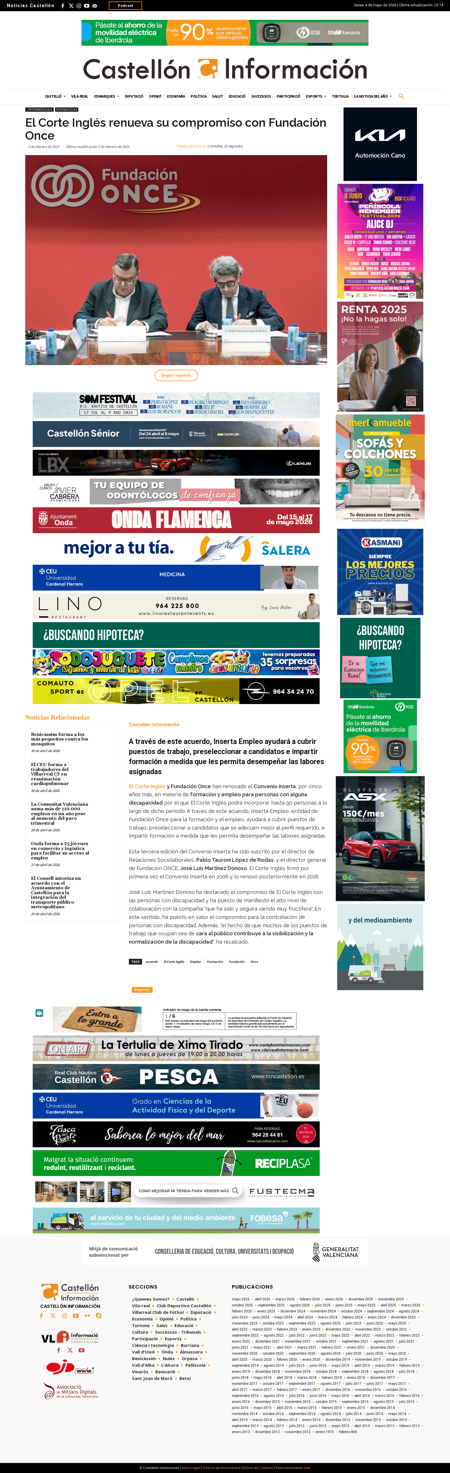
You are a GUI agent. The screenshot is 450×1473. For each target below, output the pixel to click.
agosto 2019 (274, 1365)
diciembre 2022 (337, 1329)
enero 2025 (266, 1311)
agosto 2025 (300, 1305)
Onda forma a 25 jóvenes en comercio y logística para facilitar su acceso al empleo (60, 851)
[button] (401, 96)
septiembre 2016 (245, 1395)
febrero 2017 (287, 1389)
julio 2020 (353, 1353)
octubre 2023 (273, 1323)
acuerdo (152, 961)
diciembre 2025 (360, 1299)
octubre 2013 (396, 1420)
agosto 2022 (274, 1335)
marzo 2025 (410, 1305)
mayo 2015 (262, 1408)
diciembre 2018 (267, 1371)
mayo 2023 (397, 1323)
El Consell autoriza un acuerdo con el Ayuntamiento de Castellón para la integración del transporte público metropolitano (56, 893)
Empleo (195, 961)
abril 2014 (239, 1420)
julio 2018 (406, 1371)
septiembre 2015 (355, 1401)
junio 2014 (374, 1414)
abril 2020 (239, 1359)
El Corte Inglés (174, 961)
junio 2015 (240, 1408)
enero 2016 (241, 1401)
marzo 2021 (307, 1347)
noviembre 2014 (244, 1414)
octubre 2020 (273, 1353)
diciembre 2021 (267, 1341)
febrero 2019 (409, 1365)
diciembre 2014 (382, 1408)
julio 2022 (296, 1335)
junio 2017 (374, 1383)
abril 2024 (305, 1317)
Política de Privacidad (220, 1468)
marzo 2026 (285, 1299)
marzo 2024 (327, 1317)
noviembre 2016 (368, 1389)
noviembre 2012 (298, 1432)
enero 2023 (311, 1329)
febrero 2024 (352, 1317)
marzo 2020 (262, 1359)
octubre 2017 (273, 1383)
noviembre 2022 (368, 1329)
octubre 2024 (351, 1311)
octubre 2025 (242, 1305)
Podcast (125, 5)
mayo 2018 (262, 1377)
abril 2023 (239, 1329)
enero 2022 (241, 1341)
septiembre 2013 (245, 1426)
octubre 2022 (396, 1329)
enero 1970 (325, 1432)
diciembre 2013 (337, 1420)
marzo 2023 (262, 1329)
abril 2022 (362, 1335)
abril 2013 (362, 1426)
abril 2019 (362, 1365)
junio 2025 (344, 1305)
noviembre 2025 (391, 1299)
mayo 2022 (340, 1335)
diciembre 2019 (337, 1359)
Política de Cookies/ (257, 1468)
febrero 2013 (409, 1426)
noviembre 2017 (244, 1383)
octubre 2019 (396, 1359)
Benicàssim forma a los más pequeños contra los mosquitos (59, 739)
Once (254, 961)
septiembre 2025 (271, 1305)
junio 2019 (318, 1365)
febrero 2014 (287, 1420)
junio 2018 (240, 1377)
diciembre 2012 (267, 1432)
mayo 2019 (340, 1365)
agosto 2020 (331, 1353)
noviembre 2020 (244, 1353)
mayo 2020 (397, 1353)
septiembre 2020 (302, 1353)
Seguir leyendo (176, 375)
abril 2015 (284, 1408)
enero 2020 (311, 1359)
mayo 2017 (397, 1383)
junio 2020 (374, 1353)
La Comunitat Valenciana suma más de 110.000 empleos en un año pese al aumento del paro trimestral (59, 814)
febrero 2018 (332, 1377)
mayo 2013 (340, 1426)
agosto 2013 (274, 1426)
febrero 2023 (287, 1329)
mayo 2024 (283, 1317)
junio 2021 (240, 1347)
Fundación (236, 961)
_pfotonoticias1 (39, 109)
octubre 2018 (326, 1371)
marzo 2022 (384, 1335)
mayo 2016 (340, 1395)
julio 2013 (296, 1426)
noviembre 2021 (298, 1341)
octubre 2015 (326, 1401)
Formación (215, 961)
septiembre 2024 (380, 1311)
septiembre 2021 (355, 1341)
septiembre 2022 (245, 1335)
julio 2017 (353, 1383)
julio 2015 (406, 1401)
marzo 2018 (307, 1377)
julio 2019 (296, 1365)
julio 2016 (296, 1395)
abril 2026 (262, 1299)
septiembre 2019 (245, 1365)
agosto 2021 (384, 1341)
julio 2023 (353, 1323)
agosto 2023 (331, 1323)
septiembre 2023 (302, 1323)
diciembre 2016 (337, 1389)
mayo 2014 (397, 1414)
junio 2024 (261, 1317)
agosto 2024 (409, 1311)
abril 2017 (239, 1389)
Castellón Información (154, 724)
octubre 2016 (396, 1389)
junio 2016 (318, 1395)
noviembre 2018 (298, 1371)
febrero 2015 (332, 1408)
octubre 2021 (326, 1341)
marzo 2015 (307, 1408)
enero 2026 (334, 1299)
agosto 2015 (384, 1401)
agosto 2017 (331, 1383)
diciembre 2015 (267, 1401)
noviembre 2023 (244, 1323)
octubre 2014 (273, 1414)
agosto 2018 (384, 1371)
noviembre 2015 (298, 1401)
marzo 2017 (262, 1389)
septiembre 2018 (355, 1371)
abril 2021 (284, 1347)
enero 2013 (241, 1432)
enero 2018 (356, 1377)
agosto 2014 (331, 1414)
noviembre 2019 (368, 1359)
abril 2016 (362, 1395)
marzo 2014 (262, 1420)
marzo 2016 (384, 1395)
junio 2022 (318, 1335)
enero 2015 (356, 1408)
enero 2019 (241, 1371)
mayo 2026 (241, 1299)
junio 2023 (374, 1323)
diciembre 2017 (382, 1377)
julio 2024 (239, 1317)
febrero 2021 (332, 1347)
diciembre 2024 (292, 1311)
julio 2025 (323, 1305)
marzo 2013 (384, 1426)
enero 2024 (377, 1317)
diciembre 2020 (382, 1347)
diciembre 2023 (403, 1317)
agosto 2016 (274, 1395)
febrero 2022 (409, 1335)
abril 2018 (284, 1377)
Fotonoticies (66, 109)
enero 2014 (311, 1420)
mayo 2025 (366, 1305)
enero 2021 (356, 1347)
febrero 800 (348, 1432)
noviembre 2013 (368, 1420)
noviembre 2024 (323, 1311)
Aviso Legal (191, 1468)
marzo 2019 (384, 1365)
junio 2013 (318, 1426)
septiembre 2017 (302, 1383)
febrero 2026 (310, 1299)
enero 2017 (311, 1389)
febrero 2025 (242, 1311)
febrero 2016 (409, 1395)
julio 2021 (406, 1341)
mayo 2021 (262, 1347)
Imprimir (142, 990)
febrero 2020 (287, 1359)
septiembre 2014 (302, 1414)
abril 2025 (388, 1305)
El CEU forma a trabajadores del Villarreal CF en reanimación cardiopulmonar (50, 774)
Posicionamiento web (293, 1468)
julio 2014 (353, 1414)
